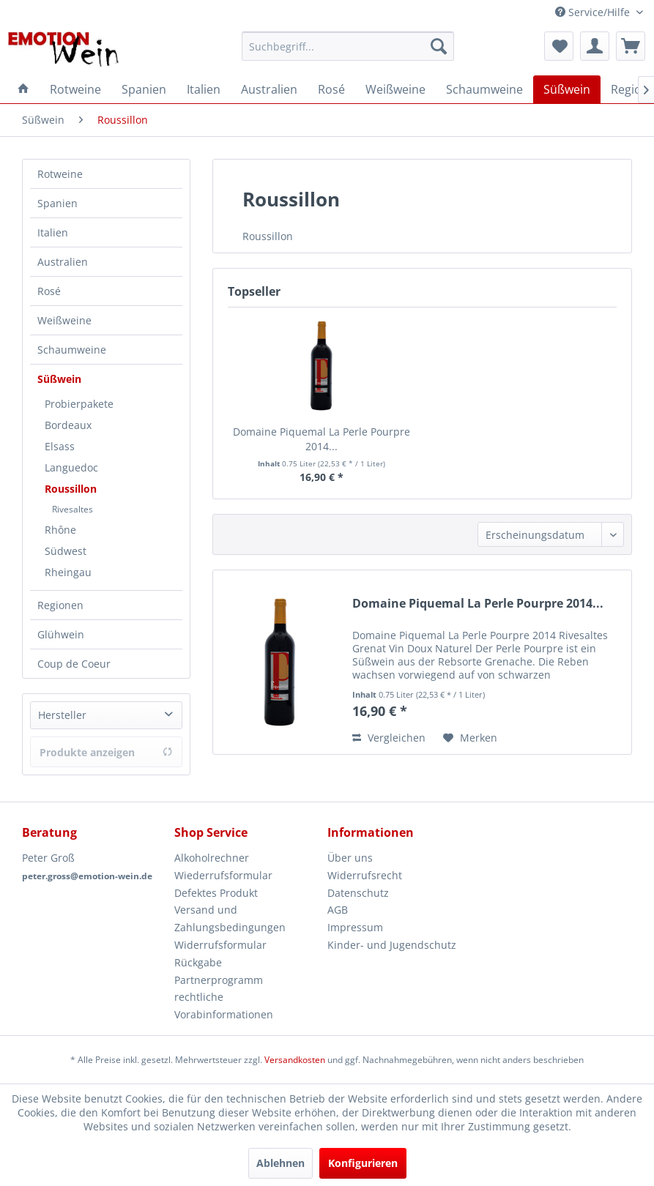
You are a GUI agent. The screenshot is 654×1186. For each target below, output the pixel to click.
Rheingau (68, 572)
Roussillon (71, 489)
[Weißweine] (395, 89)
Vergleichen (389, 738)
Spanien (57, 203)
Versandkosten (294, 1059)
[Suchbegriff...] (348, 46)
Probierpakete (79, 404)
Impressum (355, 927)
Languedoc (71, 467)
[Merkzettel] (558, 46)
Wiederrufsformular (223, 875)
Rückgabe (198, 962)
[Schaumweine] (484, 89)
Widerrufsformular (220, 945)
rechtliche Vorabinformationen (223, 1005)
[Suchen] (438, 46)
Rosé (49, 291)
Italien (52, 232)
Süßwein (59, 379)
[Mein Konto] (594, 46)
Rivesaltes (72, 509)
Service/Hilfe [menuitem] (594, 12)
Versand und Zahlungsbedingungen (230, 918)
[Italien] (203, 89)
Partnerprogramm (218, 980)
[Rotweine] (75, 89)
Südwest (65, 551)
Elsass (60, 446)
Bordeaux (68, 425)
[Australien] (269, 89)
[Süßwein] (567, 89)
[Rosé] (331, 89)
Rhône (60, 530)
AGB (337, 910)
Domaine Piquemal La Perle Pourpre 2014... (321, 439)
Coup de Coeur (74, 664)
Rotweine (60, 174)
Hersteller (62, 715)
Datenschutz (358, 893)
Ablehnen (280, 1163)
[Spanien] (143, 89)
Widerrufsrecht (364, 875)
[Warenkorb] (630, 46)
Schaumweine (71, 350)
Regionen (60, 605)
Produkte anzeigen (106, 752)
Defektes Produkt (216, 893)
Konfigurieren (363, 1163)
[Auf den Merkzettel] (470, 738)
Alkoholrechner (211, 858)
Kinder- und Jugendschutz (391, 945)
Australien (62, 262)
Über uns (350, 858)
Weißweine (64, 320)
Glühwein (60, 634)
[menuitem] (348, 46)
